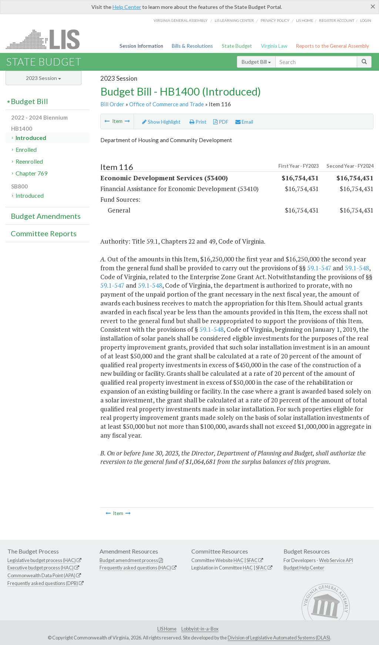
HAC (239, 560)
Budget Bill (256, 62)
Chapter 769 (31, 173)
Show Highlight (161, 122)
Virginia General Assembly (181, 20)
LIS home (304, 20)
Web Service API (336, 560)
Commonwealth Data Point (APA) (41, 575)
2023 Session (43, 78)
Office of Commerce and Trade (166, 104)
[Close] (373, 6)
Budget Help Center (304, 568)
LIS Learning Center (234, 20)
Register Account (336, 20)
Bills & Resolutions (192, 46)
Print (198, 122)
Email (244, 122)
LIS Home (167, 629)
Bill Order (112, 104)
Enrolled (26, 149)
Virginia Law (274, 46)
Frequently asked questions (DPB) (42, 583)
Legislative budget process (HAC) (41, 560)
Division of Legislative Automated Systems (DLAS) (279, 638)
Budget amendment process (129, 560)
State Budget (237, 46)
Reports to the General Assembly (332, 46)
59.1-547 (319, 268)
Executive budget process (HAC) (40, 568)
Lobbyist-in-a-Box (199, 629)
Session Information (141, 46)
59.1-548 (357, 268)
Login (365, 20)
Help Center (127, 7)
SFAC (252, 560)
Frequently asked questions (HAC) (135, 568)
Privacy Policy (275, 20)
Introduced (31, 137)
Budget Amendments (46, 215)
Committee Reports (44, 233)
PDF (220, 122)
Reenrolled (29, 161)
